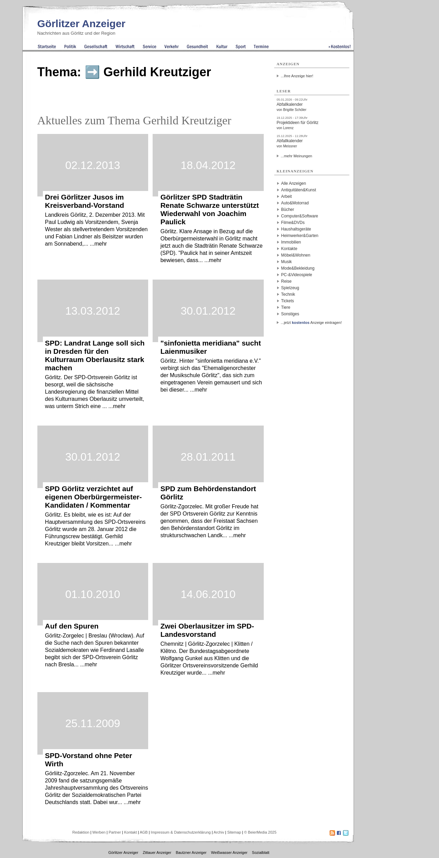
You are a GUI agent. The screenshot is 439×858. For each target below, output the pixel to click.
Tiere (285, 307)
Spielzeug (290, 288)
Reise (286, 281)
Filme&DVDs (293, 222)
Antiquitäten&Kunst (298, 190)
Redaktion (81, 832)
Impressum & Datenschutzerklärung (181, 832)
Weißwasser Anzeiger (229, 852)
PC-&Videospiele (296, 274)
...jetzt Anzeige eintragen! (311, 322)
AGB (143, 832)
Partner (115, 832)
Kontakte (289, 248)
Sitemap (234, 832)
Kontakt (130, 832)
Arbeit (286, 196)
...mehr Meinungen (296, 156)
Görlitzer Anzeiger (81, 24)
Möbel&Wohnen (295, 255)
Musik (286, 261)
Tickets (287, 301)
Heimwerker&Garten (300, 235)
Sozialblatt (261, 852)
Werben (98, 832)
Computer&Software (299, 216)
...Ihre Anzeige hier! (297, 76)
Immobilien (291, 242)
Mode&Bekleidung (298, 268)
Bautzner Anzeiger (191, 852)
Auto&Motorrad (295, 203)
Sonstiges (290, 314)
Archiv (219, 832)
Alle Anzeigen (293, 183)
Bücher (287, 209)
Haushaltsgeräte (296, 229)
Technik (288, 294)
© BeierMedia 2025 (260, 832)
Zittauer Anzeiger (157, 852)
